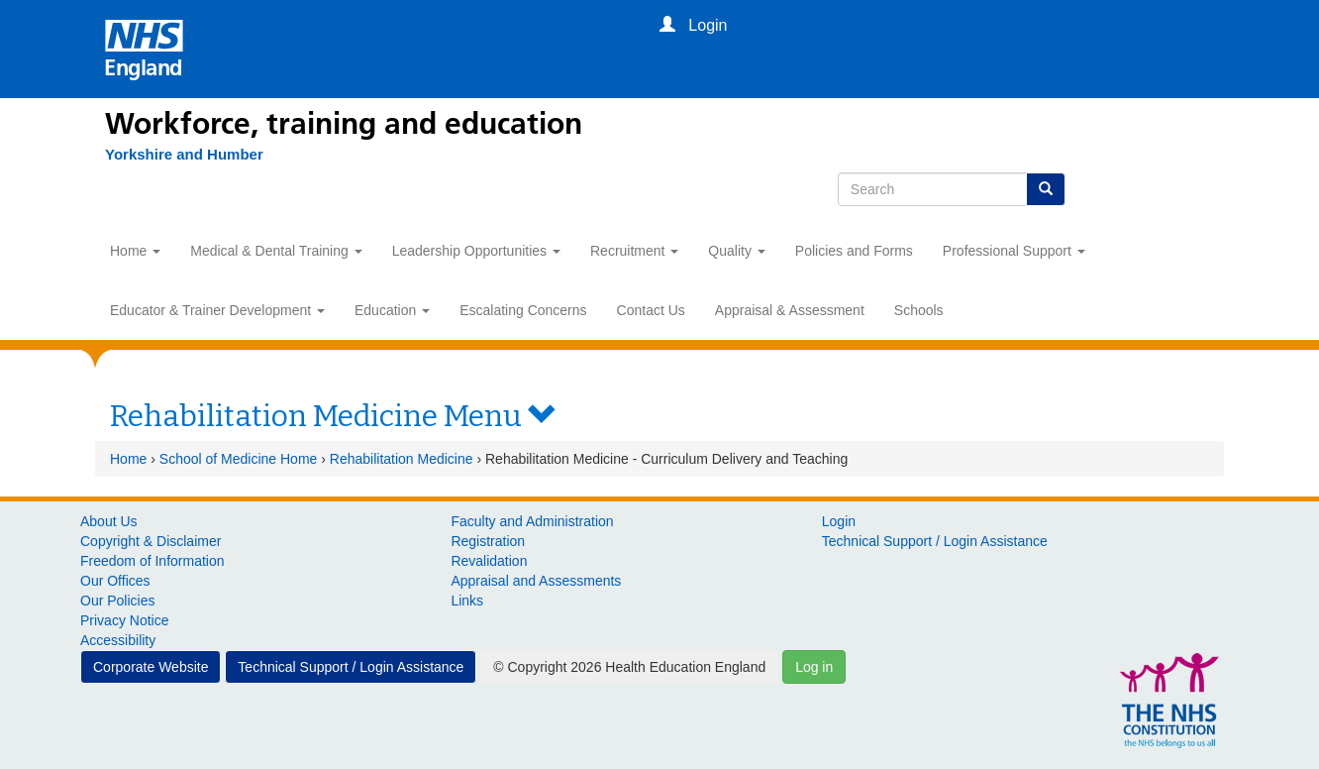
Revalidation (489, 561)
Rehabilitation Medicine (401, 459)
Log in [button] (814, 667)
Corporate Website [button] (150, 667)
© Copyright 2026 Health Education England (629, 667)
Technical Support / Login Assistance (935, 541)
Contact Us (651, 310)
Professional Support (1014, 251)
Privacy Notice (124, 620)
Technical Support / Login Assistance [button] (350, 667)
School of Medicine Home (238, 459)
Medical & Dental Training (275, 251)
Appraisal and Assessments (536, 581)
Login (839, 521)
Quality (736, 251)
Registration (488, 541)
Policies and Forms (854, 251)
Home (135, 251)
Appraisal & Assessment (789, 310)
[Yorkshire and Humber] (184, 155)
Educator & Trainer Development (217, 310)
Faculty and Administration (532, 521)
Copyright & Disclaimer (150, 541)
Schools (919, 310)
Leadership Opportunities (476, 251)
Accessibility (117, 640)
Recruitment (634, 251)
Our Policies (117, 600)
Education (392, 310)
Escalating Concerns (522, 310)
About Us (109, 521)
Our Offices (115, 581)
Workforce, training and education (343, 124)
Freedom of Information (152, 561)
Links (467, 600)
